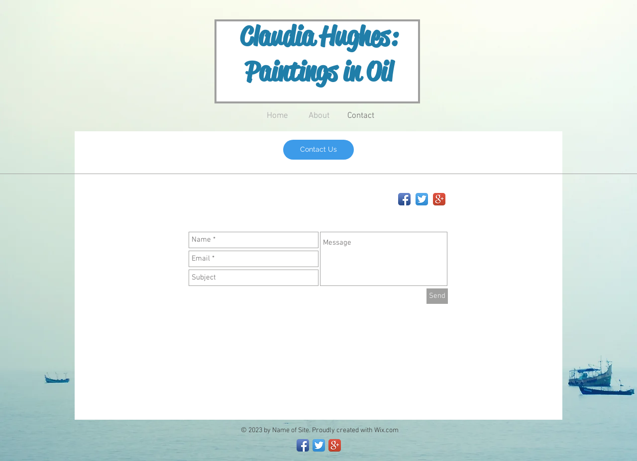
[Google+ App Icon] (439, 199)
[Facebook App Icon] (404, 199)
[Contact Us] (318, 150)
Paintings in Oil (319, 72)
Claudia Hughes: (319, 36)
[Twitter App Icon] (422, 199)
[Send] (437, 296)
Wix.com (386, 430)
